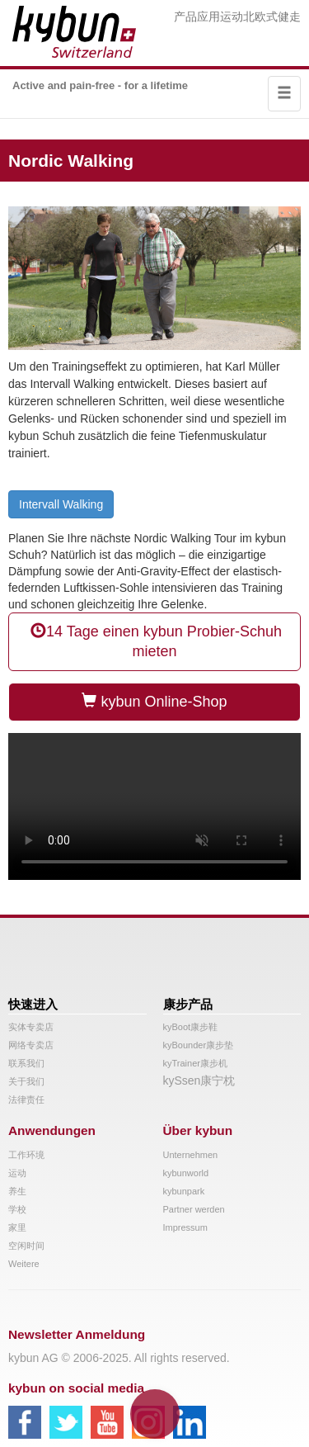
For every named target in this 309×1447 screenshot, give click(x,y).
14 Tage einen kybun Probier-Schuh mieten (154, 641)
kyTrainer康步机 (195, 1063)
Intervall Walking (61, 504)
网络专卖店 (31, 1045)
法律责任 (26, 1099)
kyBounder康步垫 (198, 1045)
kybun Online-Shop (154, 701)
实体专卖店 (31, 1027)
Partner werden (194, 1209)
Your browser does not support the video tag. (154, 806)
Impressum (185, 1227)
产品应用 (197, 16)
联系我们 (26, 1063)
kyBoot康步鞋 (190, 1027)
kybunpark (184, 1191)
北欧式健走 (272, 16)
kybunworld (186, 1173)
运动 (231, 16)
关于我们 (26, 1081)
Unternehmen (190, 1155)
